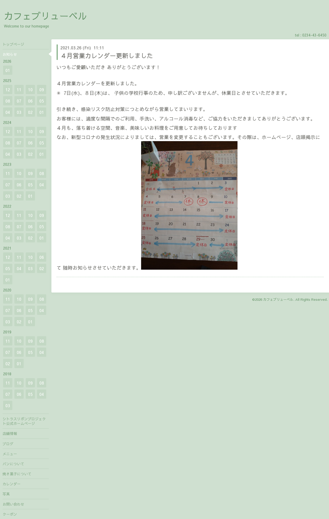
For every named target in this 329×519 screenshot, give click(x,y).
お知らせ (10, 54)
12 (7, 89)
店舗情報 (10, 433)
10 (30, 89)
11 (19, 89)
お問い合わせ (13, 504)
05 (41, 101)
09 (41, 89)
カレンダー (12, 483)
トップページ (13, 44)
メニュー (10, 453)
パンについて (13, 463)
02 (30, 112)
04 (7, 112)
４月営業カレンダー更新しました (106, 55)
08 (7, 101)
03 (19, 112)
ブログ (8, 443)
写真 (6, 493)
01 (7, 70)
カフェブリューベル (45, 15)
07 (19, 101)
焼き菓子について (17, 473)
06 (30, 101)
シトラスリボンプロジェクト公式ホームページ (24, 421)
